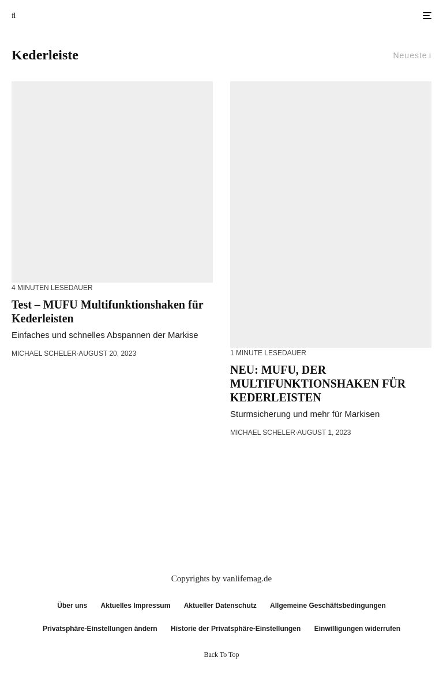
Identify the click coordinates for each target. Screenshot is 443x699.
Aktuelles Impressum (136, 606)
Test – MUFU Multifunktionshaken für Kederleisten (107, 311)
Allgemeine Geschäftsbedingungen (328, 606)
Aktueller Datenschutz (220, 606)
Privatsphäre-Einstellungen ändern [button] (100, 629)
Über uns (72, 606)
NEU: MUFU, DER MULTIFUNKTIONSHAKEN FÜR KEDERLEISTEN (318, 383)
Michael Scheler (44, 354)
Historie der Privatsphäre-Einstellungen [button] (236, 629)
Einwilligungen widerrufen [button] (357, 629)
